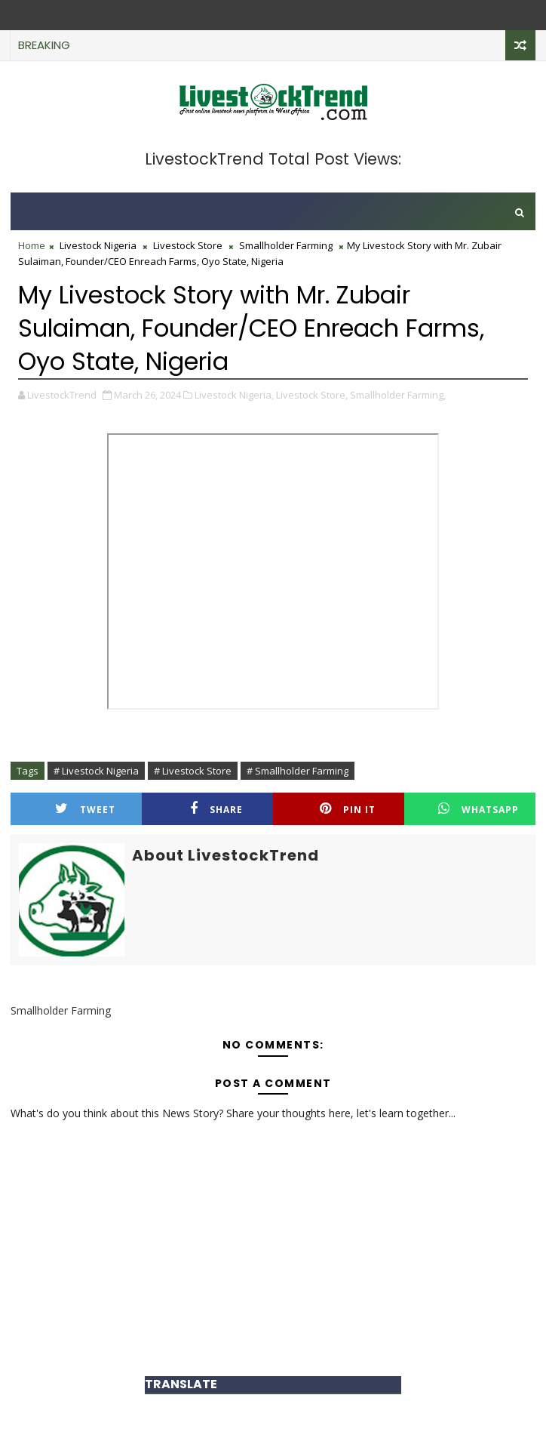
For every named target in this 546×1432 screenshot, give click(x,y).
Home (31, 245)
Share (216, 809)
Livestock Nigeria (98, 245)
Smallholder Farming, (398, 395)
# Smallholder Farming (297, 771)
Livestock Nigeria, (234, 395)
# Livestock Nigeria (96, 771)
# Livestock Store (193, 771)
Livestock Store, (312, 395)
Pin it (348, 809)
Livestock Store (187, 245)
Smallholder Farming (286, 245)
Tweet (85, 809)
